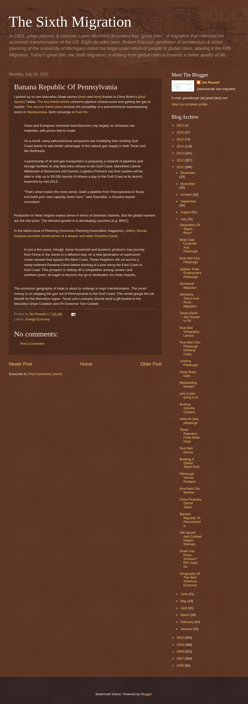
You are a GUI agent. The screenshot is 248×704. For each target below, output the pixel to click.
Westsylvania (37, 112)
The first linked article (53, 102)
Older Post (151, 364)
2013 (181, 153)
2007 (181, 658)
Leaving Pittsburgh (189, 363)
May (183, 601)
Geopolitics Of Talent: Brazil (190, 229)
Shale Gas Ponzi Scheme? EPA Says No (188, 559)
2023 (181, 125)
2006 (181, 665)
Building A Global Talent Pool (189, 463)
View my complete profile (189, 104)
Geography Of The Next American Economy (190, 579)
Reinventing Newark (188, 384)
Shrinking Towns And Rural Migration (189, 300)
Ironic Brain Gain (188, 374)
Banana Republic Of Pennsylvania (190, 519)
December (187, 173)
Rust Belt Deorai (186, 450)
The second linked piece (44, 107)
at (79, 112)
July (183, 219)
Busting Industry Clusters (187, 408)
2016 (181, 132)
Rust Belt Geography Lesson (189, 331)
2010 (181, 638)
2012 (181, 160)
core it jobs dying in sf (189, 395)
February (187, 622)
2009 (181, 645)
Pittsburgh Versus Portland (187, 477)
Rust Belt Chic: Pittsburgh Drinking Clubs (190, 348)
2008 (181, 651)
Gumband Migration (188, 285)
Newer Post (20, 364)
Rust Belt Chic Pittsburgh (190, 260)
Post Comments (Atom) (45, 374)
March (185, 615)
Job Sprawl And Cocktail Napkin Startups (190, 538)
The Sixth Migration (70, 21)
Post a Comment (32, 343)
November (187, 184)
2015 (181, 139)
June (184, 594)
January (186, 629)
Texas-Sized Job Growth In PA (190, 317)
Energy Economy (37, 319)
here (82, 97)
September (188, 201)
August (185, 212)
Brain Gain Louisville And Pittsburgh (189, 245)
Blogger (146, 694)
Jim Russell (211, 82)
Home (86, 364)
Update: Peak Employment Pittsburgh (190, 273)
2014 (181, 146)
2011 (181, 167)
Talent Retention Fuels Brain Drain (190, 435)
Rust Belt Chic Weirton (190, 490)
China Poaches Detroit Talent (190, 503)
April (184, 608)
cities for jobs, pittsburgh (189, 421)
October (186, 194)
